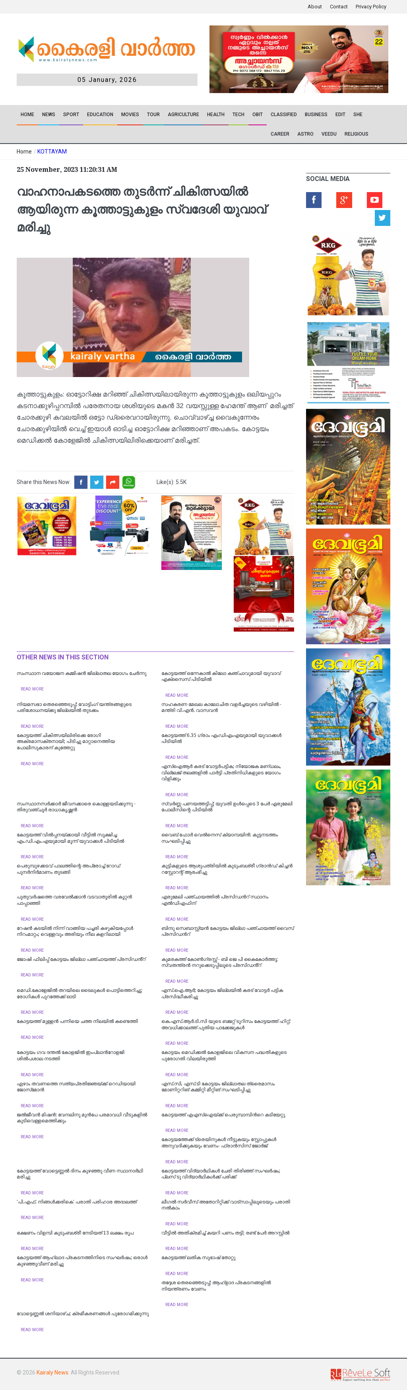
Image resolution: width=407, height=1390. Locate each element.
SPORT (71, 114)
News (48, 114)
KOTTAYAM (52, 151)
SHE (357, 114)
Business (316, 114)
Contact (339, 7)
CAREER (280, 134)
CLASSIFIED (284, 114)
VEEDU (329, 134)
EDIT (340, 114)
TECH (238, 114)
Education (100, 114)
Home (27, 114)
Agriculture (183, 114)
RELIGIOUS (356, 134)
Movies (130, 114)
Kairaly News (52, 1372)
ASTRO (305, 134)
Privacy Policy (371, 7)
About (315, 7)
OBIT (257, 114)
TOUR (153, 114)
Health (216, 114)
